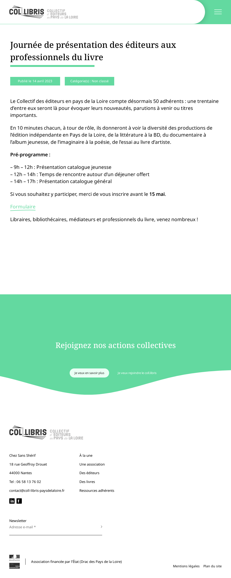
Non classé (100, 81)
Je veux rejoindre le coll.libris (137, 373)
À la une (85, 455)
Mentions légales (186, 566)
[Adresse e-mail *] (51, 526)
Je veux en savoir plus (89, 373)
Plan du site (212, 566)
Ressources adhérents (96, 490)
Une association (92, 464)
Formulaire (23, 206)
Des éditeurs (89, 472)
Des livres (87, 481)
